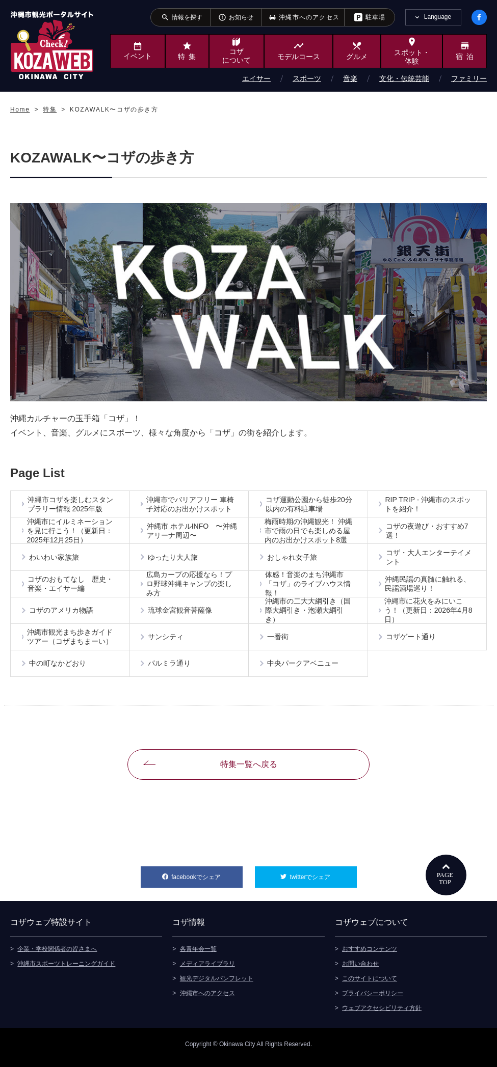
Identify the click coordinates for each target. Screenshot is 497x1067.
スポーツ (307, 78)
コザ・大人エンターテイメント (429, 559)
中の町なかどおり (58, 670)
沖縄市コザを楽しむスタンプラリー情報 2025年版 (71, 504)
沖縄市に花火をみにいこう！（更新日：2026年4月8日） (429, 614)
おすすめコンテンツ (369, 955)
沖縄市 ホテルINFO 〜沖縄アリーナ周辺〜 (188, 532)
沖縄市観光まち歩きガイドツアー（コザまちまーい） (71, 642)
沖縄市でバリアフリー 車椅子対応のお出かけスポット (190, 504)
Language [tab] (437, 16)
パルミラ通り (170, 670)
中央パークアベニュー (303, 670)
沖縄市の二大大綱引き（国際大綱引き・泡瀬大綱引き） (309, 614)
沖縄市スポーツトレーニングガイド (66, 970)
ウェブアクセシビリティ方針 (382, 1014)
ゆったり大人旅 (174, 560)
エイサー (256, 78)
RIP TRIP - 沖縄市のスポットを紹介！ (429, 504)
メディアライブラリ (207, 970)
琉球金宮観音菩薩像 (181, 615)
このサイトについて (369, 985)
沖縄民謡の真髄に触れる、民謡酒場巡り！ (428, 587)
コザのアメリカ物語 (62, 615)
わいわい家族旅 (55, 560)
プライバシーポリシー (372, 999)
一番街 (278, 642)
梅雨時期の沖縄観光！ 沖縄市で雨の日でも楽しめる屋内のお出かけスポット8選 (309, 532)
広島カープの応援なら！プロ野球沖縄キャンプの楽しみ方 (189, 587)
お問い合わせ (360, 970)
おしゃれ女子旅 (293, 560)
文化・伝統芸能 (404, 78)
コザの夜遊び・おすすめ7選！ (427, 532)
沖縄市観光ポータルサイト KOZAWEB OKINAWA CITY (52, 45)
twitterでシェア (323, 880)
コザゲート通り (412, 642)
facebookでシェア (206, 880)
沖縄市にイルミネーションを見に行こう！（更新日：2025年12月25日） (70, 532)
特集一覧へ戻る (248, 771)
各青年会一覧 (198, 955)
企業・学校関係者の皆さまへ (57, 955)
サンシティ (167, 642)
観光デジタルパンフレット (216, 985)
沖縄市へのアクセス (207, 999)
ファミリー (469, 78)
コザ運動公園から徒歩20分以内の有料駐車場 (309, 504)
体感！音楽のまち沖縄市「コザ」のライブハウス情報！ (309, 587)
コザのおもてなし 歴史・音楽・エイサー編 (71, 587)
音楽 (350, 78)
